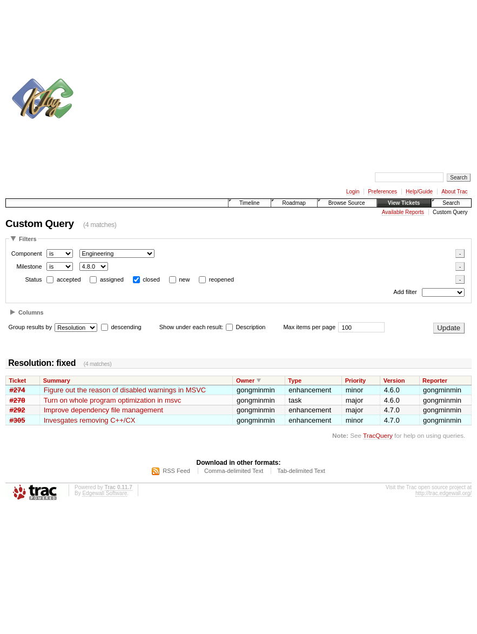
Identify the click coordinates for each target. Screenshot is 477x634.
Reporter (434, 380)
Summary (56, 380)
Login (352, 192)
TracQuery (378, 435)
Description (245, 327)
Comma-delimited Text (233, 471)
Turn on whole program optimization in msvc (113, 400)
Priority (355, 380)
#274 (17, 390)
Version (394, 380)
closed (151, 279)
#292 (17, 410)
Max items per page (309, 327)
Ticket (17, 380)
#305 (17, 420)
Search (451, 203)
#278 (17, 400)
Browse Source (346, 203)
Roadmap (293, 203)
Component (26, 253)
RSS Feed (176, 471)
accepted (69, 279)
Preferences (382, 192)
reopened (221, 279)
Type (294, 380)
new (184, 279)
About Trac (454, 192)
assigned (112, 279)
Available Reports (403, 212)
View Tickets (404, 203)
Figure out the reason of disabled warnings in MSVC (125, 390)
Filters (28, 239)
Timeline (249, 203)
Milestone (29, 266)
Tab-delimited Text (301, 471)
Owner (245, 380)
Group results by (30, 327)
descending (126, 327)
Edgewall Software (104, 493)
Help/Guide (419, 192)
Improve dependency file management (103, 410)
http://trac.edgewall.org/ (443, 493)
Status (33, 279)
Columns (31, 312)
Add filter (404, 292)
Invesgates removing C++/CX (90, 420)
